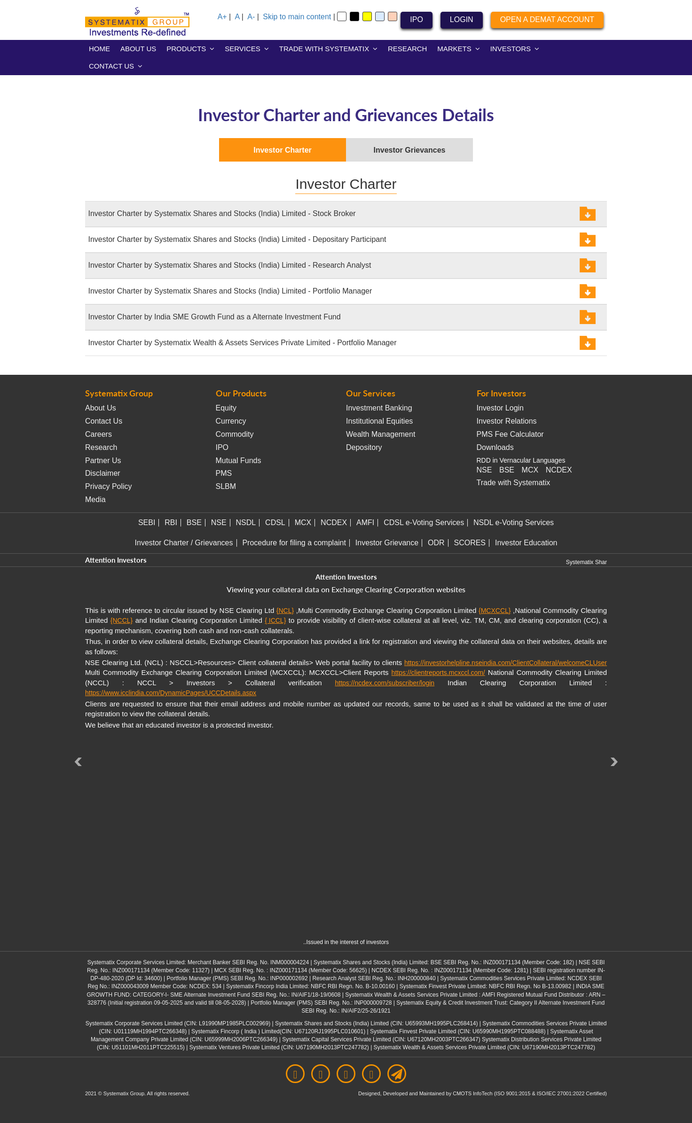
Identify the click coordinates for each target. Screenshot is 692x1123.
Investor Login (500, 408)
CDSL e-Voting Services (424, 523)
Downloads (495, 447)
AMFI (365, 523)
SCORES (470, 543)
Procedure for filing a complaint (294, 543)
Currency (231, 421)
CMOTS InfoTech (473, 1093)
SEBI (146, 523)
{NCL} (285, 610)
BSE (506, 470)
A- (251, 17)
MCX (530, 470)
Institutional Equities (379, 421)
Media (95, 499)
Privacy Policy (108, 486)
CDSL (275, 523)
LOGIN (461, 19)
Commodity (235, 434)
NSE (484, 470)
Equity (226, 408)
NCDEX (559, 470)
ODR (436, 543)
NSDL (246, 523)
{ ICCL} (275, 620)
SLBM (226, 486)
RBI (171, 523)
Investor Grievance (386, 543)
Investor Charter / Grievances (184, 543)
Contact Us (103, 421)
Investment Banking (379, 408)
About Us (100, 408)
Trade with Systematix (513, 483)
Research (101, 447)
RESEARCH (407, 49)
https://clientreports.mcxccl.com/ (438, 672)
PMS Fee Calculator (510, 434)
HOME (99, 49)
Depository (364, 447)
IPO (416, 19)
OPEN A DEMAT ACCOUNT (547, 19)
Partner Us (103, 461)
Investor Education (526, 543)
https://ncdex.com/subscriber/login (384, 683)
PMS (224, 473)
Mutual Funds (238, 461)
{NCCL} (121, 620)
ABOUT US (138, 49)
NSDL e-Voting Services (513, 523)
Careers (98, 434)
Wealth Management (380, 434)
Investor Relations (507, 421)
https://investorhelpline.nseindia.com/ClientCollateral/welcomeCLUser (505, 662)
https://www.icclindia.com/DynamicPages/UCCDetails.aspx (170, 693)
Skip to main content (297, 17)
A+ (222, 17)
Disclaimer (102, 473)
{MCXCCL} (495, 610)
